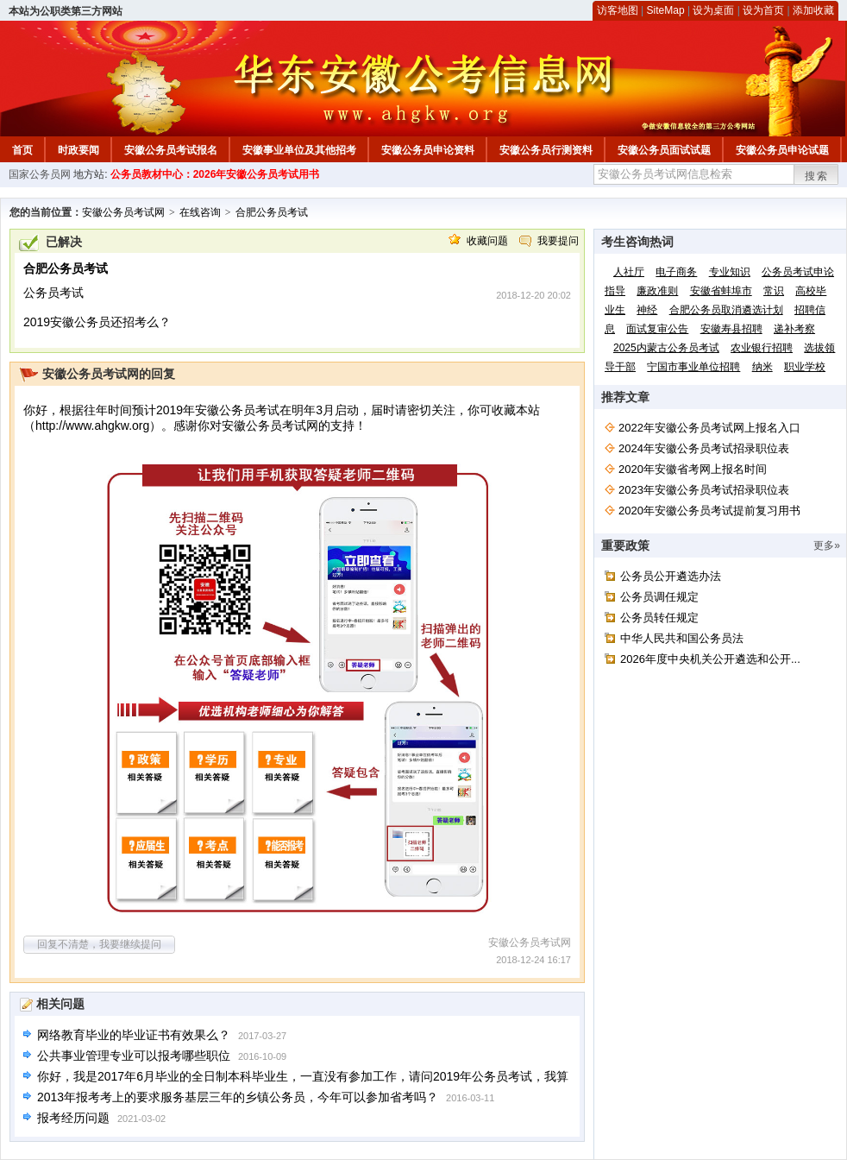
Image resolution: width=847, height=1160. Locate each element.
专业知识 (729, 272)
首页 (22, 150)
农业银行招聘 (762, 348)
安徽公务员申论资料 (427, 150)
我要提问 (558, 241)
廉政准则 (657, 291)
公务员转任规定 (659, 617)
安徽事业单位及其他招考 (299, 150)
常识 (773, 291)
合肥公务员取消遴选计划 (726, 310)
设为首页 (763, 10)
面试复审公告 (657, 329)
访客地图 (617, 10)
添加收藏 (813, 10)
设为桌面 (713, 10)
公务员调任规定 (659, 596)
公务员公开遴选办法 (670, 576)
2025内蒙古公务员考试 (666, 348)
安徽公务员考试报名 (170, 150)
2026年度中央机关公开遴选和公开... (710, 658)
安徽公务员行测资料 (546, 150)
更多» (826, 545)
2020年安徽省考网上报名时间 (692, 469)
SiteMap (666, 10)
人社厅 (628, 272)
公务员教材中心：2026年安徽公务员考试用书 (215, 174)
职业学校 (804, 367)
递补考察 (794, 329)
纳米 (762, 367)
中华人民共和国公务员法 (681, 638)
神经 (647, 310)
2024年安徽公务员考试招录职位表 (703, 448)
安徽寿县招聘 (731, 329)
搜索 (817, 176)
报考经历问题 (73, 1118)
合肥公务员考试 (271, 212)
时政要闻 (78, 150)
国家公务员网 (40, 174)
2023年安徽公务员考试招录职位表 (703, 489)
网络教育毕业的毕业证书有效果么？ (133, 1035)
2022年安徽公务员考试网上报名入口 (709, 427)
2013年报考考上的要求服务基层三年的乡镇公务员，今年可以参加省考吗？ (237, 1097)
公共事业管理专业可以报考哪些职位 (133, 1055)
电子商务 (676, 272)
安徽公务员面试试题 (664, 150)
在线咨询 (200, 212)
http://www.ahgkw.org (92, 425)
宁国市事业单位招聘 (693, 367)
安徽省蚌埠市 (721, 291)
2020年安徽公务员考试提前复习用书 (709, 510)
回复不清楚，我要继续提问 (99, 944)
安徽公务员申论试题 (782, 150)
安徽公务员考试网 (123, 212)
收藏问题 (487, 241)
